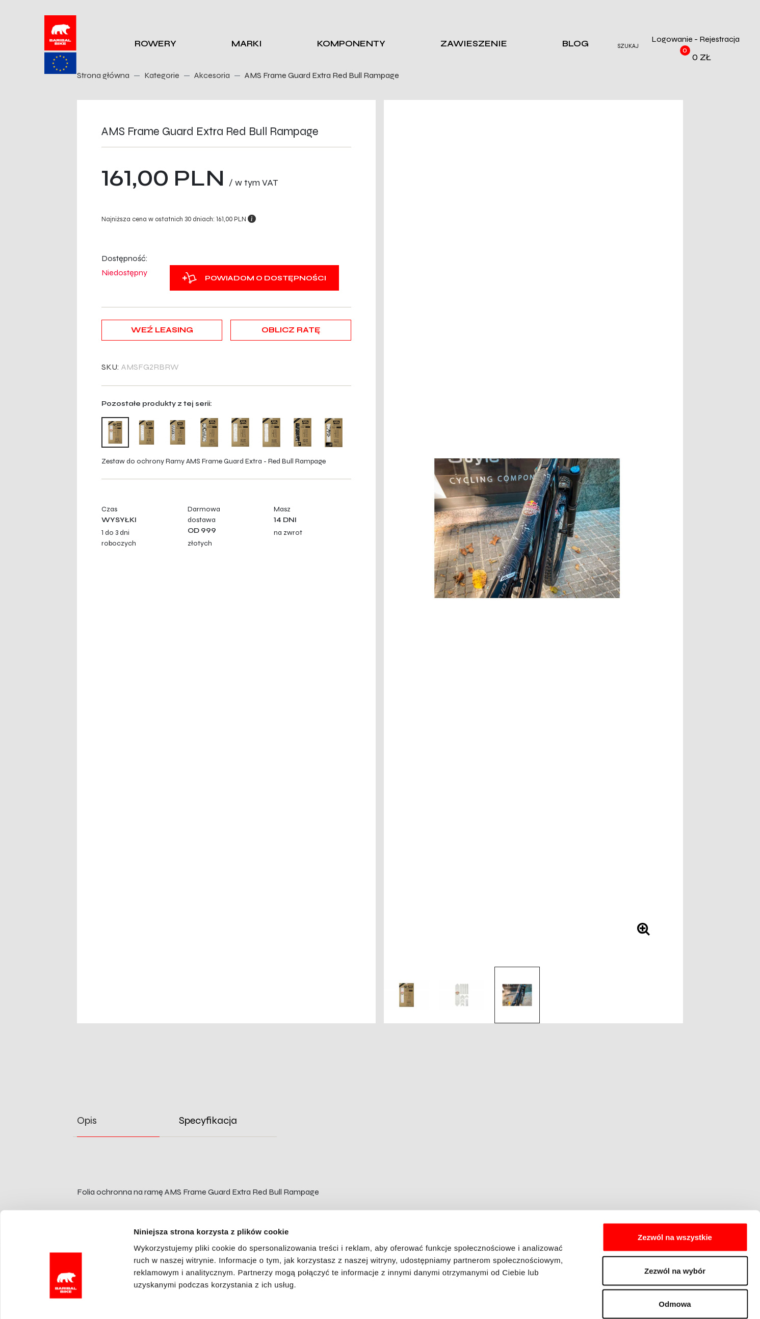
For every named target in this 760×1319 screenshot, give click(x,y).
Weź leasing (162, 329)
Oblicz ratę (291, 329)
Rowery (155, 43)
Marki (246, 43)
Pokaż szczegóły (543, 1299)
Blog (575, 43)
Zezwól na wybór (674, 1218)
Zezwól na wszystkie (675, 1185)
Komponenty (351, 43)
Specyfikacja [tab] (208, 1120)
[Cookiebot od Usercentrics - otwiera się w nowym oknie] (66, 1299)
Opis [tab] (87, 1120)
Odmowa (675, 1252)
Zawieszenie (473, 43)
